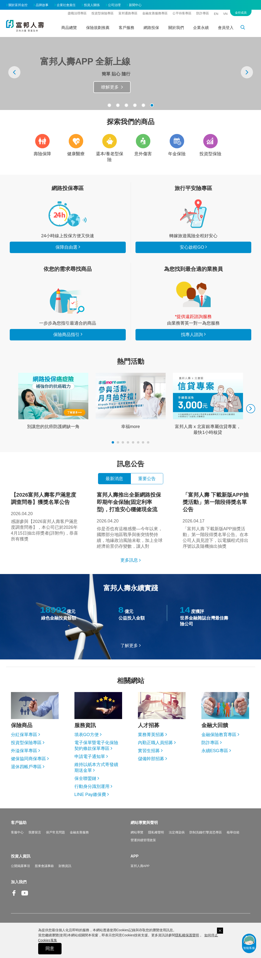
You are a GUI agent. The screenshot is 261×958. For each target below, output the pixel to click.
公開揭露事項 (20, 866)
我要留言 (34, 832)
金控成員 (241, 12)
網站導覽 (137, 832)
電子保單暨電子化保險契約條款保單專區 (96, 745)
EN (216, 14)
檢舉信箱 (233, 832)
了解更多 (129, 645)
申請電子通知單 (89, 756)
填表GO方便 (86, 734)
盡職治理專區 (77, 13)
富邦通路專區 (127, 13)
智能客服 (249, 942)
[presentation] (14, 72)
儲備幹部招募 (151, 758)
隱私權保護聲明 (187, 935)
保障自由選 (66, 247)
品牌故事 (42, 5)
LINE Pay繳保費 (90, 794)
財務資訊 (65, 866)
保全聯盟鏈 (85, 778)
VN (225, 14)
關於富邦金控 (18, 5)
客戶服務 (126, 28)
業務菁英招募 (151, 734)
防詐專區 (202, 13)
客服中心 (17, 832)
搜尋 (245, 28)
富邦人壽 (25, 26)
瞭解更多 (110, 87)
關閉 (220, 931)
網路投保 (151, 28)
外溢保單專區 (24, 750)
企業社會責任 (66, 5)
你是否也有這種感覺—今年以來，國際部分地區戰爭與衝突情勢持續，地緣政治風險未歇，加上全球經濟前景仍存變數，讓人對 (130, 520)
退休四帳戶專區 (26, 766)
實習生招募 (149, 750)
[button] (109, 105)
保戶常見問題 (55, 832)
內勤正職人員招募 (155, 742)
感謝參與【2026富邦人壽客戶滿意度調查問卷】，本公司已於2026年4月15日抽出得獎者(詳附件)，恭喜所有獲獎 (45, 516)
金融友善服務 (79, 832)
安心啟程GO (193, 213)
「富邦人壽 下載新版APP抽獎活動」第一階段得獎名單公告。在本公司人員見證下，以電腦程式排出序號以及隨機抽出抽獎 (216, 520)
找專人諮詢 (193, 294)
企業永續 (201, 28)
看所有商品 (67, 213)
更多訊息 (129, 560)
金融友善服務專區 (155, 13)
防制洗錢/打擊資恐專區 (205, 832)
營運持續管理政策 (143, 840)
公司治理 (114, 5)
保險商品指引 (67, 301)
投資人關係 (92, 5)
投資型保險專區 (102, 13)
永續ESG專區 (214, 750)
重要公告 (147, 478)
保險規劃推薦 (97, 28)
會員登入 (226, 28)
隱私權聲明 (156, 832)
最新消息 (114, 478)
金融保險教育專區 (218, 734)
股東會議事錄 (44, 866)
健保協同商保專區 (28, 758)
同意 (49, 948)
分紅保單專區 (24, 734)
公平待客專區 (181, 13)
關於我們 (176, 28)
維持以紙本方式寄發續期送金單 (96, 767)
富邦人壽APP (140, 866)
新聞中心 (135, 5)
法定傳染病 (177, 832)
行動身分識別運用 (91, 786)
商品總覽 (69, 28)
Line (35, 893)
